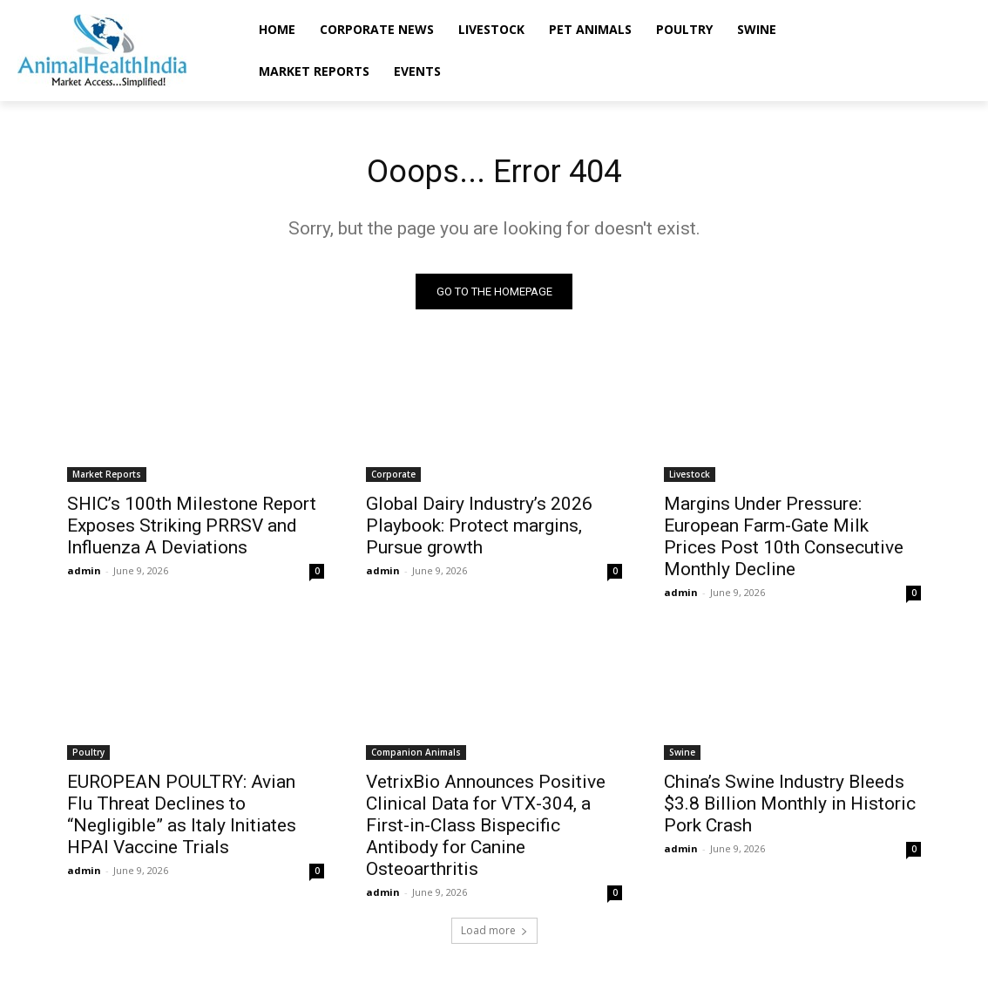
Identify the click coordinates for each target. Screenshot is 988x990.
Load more (494, 934)
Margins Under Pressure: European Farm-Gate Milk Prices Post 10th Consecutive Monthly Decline (783, 540)
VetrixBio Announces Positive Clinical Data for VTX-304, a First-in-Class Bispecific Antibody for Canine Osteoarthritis (486, 830)
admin (84, 573)
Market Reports (106, 477)
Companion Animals (416, 756)
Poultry (88, 756)
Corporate (393, 477)
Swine (682, 756)
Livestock (689, 477)
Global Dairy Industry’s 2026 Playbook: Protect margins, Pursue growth (479, 529)
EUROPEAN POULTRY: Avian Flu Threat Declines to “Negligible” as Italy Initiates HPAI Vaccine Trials (181, 819)
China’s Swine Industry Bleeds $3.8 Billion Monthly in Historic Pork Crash (790, 808)
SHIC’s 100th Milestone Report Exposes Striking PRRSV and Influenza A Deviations (191, 529)
